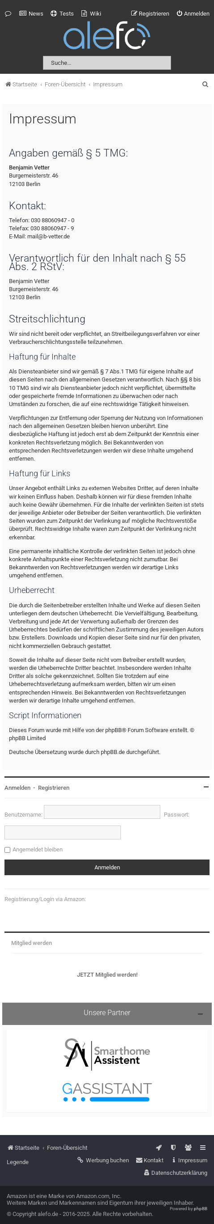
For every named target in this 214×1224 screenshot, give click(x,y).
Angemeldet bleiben (38, 849)
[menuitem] (31, 14)
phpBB (200, 1208)
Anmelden (17, 787)
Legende (18, 1162)
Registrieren (53, 787)
